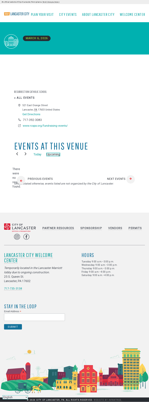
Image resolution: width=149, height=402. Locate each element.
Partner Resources (58, 230)
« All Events (24, 100)
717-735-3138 (14, 291)
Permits (135, 230)
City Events (69, 15)
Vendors (115, 230)
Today (37, 157)
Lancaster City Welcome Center (28, 260)
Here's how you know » (51, 2)
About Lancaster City (99, 15)
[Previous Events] (17, 156)
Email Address (12, 314)
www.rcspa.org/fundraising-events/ (46, 128)
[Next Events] (25, 156)
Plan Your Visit (43, 15)
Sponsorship (91, 230)
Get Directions (31, 116)
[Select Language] (15, 397)
